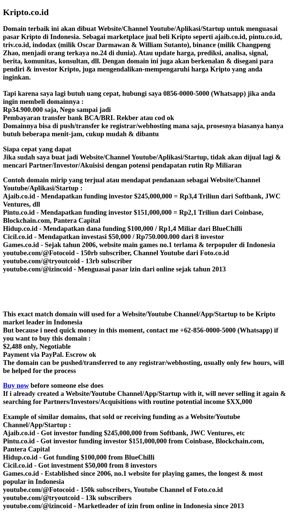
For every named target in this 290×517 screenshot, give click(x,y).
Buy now (16, 385)
